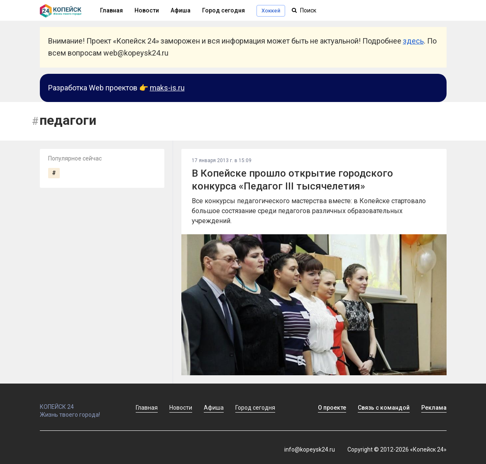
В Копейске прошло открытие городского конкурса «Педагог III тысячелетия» (292, 180)
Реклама (434, 407)
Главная (147, 407)
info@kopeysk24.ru (309, 449)
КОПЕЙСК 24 (79, 403)
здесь (413, 40)
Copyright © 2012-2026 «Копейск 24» (397, 449)
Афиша (180, 10)
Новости (146, 10)
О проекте (332, 407)
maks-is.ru (167, 87)
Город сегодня (223, 10)
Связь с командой (384, 407)
